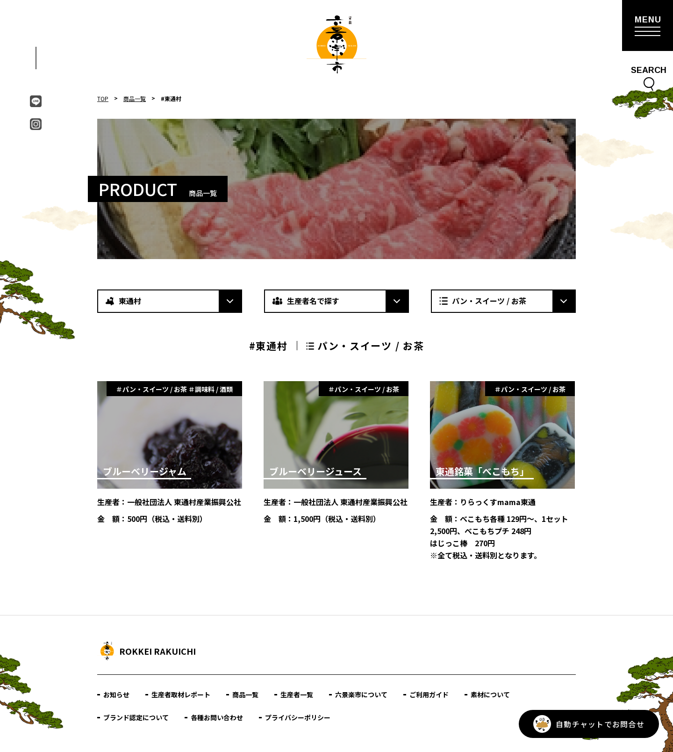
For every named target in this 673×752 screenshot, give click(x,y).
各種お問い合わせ (217, 717)
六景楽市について (361, 694)
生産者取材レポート (180, 694)
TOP (102, 98)
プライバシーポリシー (297, 717)
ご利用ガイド (429, 694)
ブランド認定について (136, 717)
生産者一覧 (296, 694)
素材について (490, 694)
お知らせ (116, 694)
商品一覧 (134, 98)
